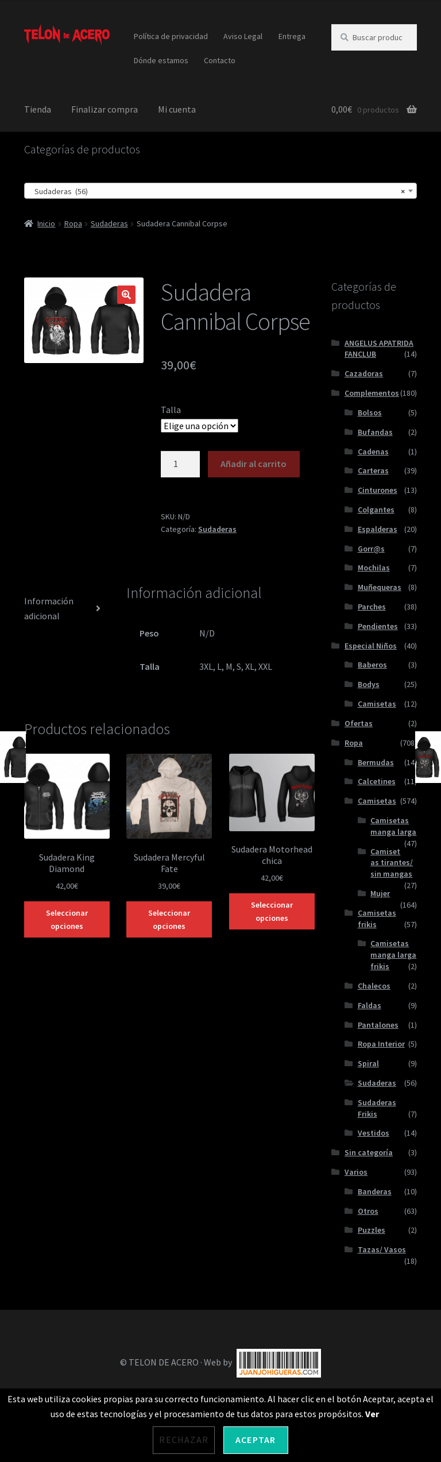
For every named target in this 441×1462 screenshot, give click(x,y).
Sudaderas (109, 223)
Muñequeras (379, 587)
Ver (372, 1413)
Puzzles (371, 1230)
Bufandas (375, 432)
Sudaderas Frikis (377, 1108)
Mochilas (374, 567)
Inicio (46, 223)
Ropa (73, 223)
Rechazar (183, 1439)
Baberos (372, 664)
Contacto (219, 60)
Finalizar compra (104, 109)
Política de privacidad (171, 36)
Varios (356, 1172)
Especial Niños (371, 646)
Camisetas (377, 704)
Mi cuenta (177, 109)
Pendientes (378, 626)
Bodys (369, 684)
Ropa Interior (381, 1044)
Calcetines (377, 781)
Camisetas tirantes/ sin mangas (391, 862)
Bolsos (370, 412)
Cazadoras (364, 373)
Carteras (373, 470)
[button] (126, 295)
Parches (372, 606)
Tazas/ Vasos (382, 1249)
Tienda (37, 109)
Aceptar (255, 1439)
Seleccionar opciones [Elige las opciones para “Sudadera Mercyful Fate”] (169, 919)
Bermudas (376, 762)
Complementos (372, 393)
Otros (368, 1211)
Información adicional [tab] (49, 608)
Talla (171, 409)
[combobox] (220, 191)
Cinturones (377, 490)
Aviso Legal (242, 36)
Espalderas (377, 529)
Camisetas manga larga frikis (393, 954)
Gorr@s (371, 548)
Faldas (369, 1005)
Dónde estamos (161, 60)
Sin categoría (369, 1152)
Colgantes (376, 509)
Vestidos (373, 1133)
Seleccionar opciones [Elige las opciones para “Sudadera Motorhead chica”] (272, 911)
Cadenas (373, 451)
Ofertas (359, 723)
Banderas (375, 1191)
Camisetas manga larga (393, 826)
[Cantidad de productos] (180, 464)
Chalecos (374, 986)
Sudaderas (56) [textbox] (217, 191)
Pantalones (378, 1025)
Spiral (368, 1063)
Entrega (291, 36)
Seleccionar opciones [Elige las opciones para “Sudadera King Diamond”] (67, 919)
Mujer (380, 893)
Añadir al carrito (253, 463)
